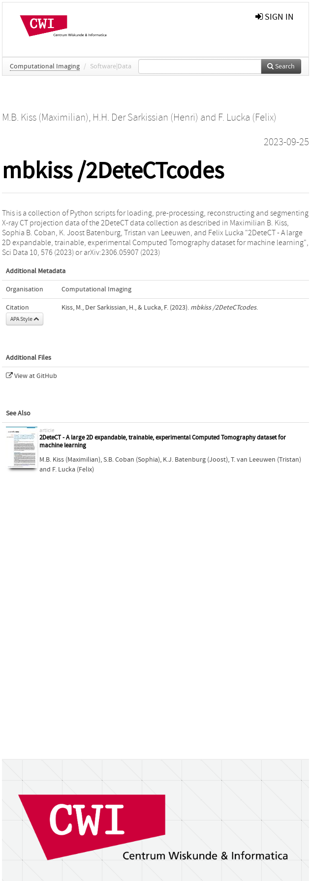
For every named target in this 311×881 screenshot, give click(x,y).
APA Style (24, 318)
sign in (274, 17)
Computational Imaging (45, 66)
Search (281, 66)
